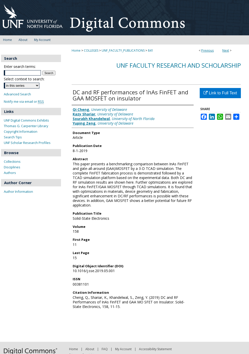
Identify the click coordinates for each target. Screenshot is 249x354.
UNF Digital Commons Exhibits (26, 120)
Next (225, 50)
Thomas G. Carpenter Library (26, 126)
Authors (10, 172)
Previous (207, 50)
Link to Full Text (220, 93)
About (89, 349)
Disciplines (12, 167)
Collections (12, 161)
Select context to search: (24, 79)
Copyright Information (20, 131)
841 (150, 50)
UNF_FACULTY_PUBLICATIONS (123, 50)
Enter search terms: (20, 66)
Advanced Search (17, 94)
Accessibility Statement (155, 349)
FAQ (105, 349)
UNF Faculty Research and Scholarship (178, 65)
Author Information (18, 191)
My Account (123, 349)
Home (76, 50)
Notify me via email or (24, 101)
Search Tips (13, 137)
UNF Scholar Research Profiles (27, 142)
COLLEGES (91, 50)
